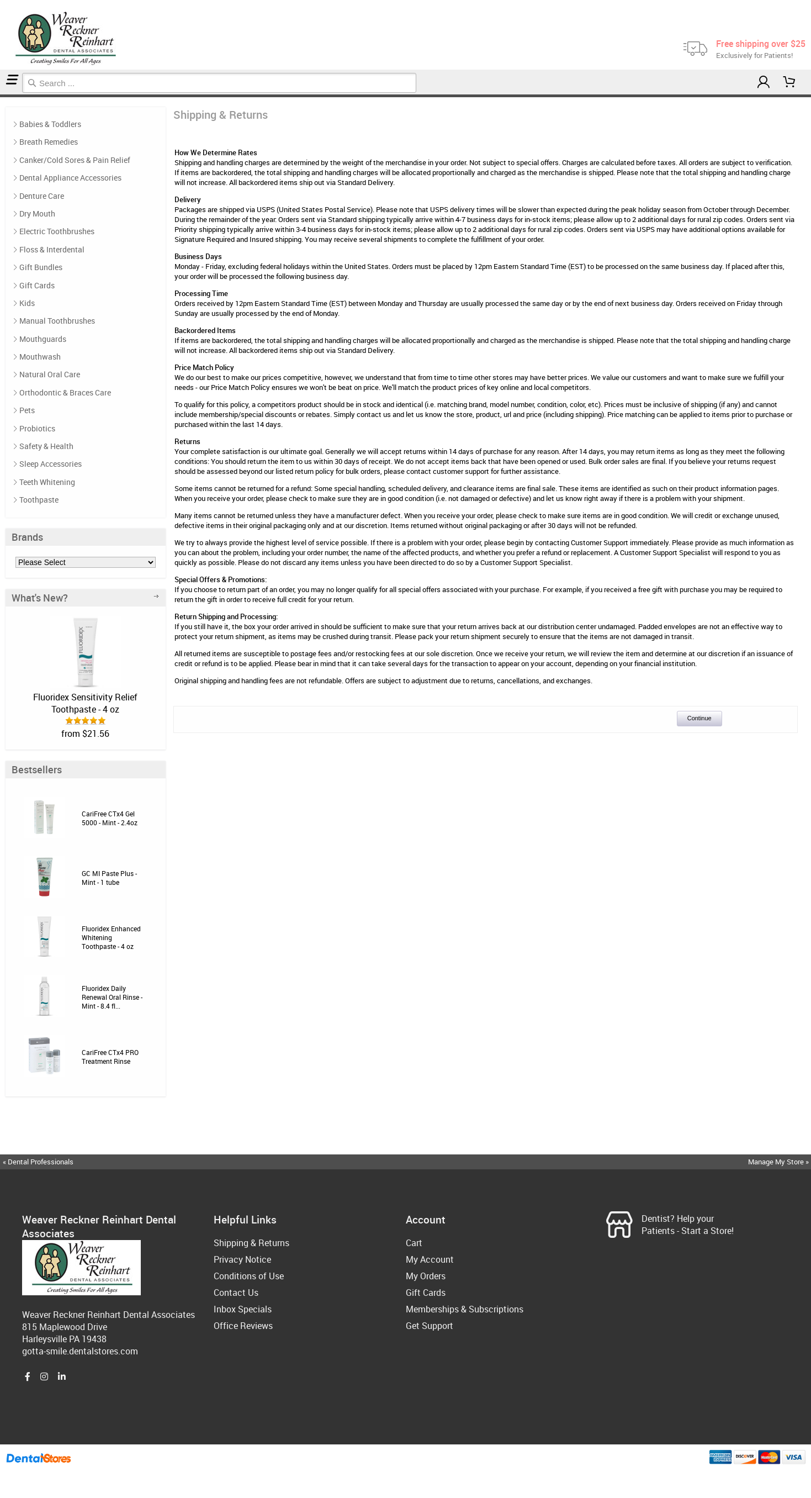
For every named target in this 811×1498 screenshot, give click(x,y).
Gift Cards (37, 285)
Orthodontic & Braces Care (65, 392)
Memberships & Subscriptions (464, 1309)
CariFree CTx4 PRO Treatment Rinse (110, 1057)
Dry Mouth (37, 213)
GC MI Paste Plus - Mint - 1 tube (109, 878)
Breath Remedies (48, 141)
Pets (27, 410)
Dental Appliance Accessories (70, 177)
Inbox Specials (243, 1309)
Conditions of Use (249, 1276)
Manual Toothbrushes (57, 320)
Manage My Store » (779, 1162)
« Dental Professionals (38, 1162)
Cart (414, 1243)
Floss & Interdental (51, 249)
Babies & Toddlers (50, 124)
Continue (699, 718)
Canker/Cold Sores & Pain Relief (74, 160)
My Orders (426, 1276)
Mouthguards (42, 339)
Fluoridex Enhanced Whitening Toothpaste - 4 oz (111, 937)
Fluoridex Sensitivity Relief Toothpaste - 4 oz (85, 703)
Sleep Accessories (50, 463)
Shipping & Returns (251, 1243)
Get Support (429, 1326)
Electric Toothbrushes (56, 231)
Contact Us (236, 1292)
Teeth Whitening (47, 482)
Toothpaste (39, 499)
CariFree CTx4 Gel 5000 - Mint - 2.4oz (109, 818)
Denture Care (41, 196)
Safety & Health (46, 446)
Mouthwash (40, 356)
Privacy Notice (242, 1259)
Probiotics (37, 428)
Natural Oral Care (49, 374)
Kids (27, 303)
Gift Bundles (40, 267)
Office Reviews (243, 1326)
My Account (430, 1259)
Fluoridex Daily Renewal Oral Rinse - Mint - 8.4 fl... (112, 997)
